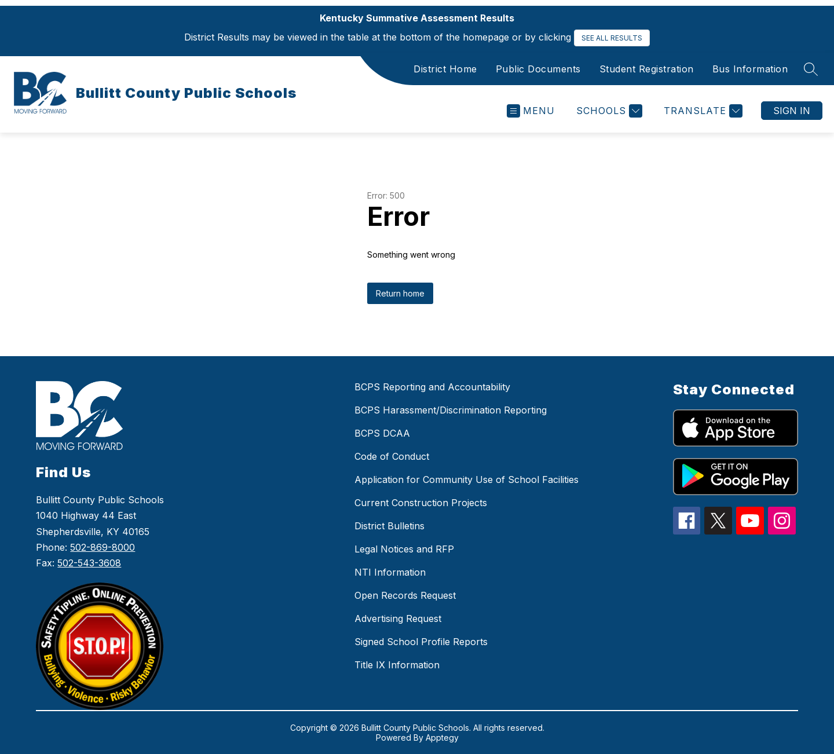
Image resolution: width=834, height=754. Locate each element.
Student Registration (646, 69)
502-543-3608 (89, 563)
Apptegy (442, 737)
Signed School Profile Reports (421, 641)
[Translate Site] (701, 111)
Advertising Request (397, 618)
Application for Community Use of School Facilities (466, 479)
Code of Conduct (391, 456)
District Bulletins (389, 526)
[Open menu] (531, 111)
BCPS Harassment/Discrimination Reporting (450, 410)
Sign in (791, 110)
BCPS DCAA (382, 433)
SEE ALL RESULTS (611, 38)
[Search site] (811, 69)
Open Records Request (405, 595)
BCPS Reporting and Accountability (432, 387)
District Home (445, 69)
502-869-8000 (102, 547)
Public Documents (538, 69)
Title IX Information (397, 665)
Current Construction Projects (420, 502)
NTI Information (390, 572)
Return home (400, 293)
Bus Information (750, 69)
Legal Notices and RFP (404, 549)
